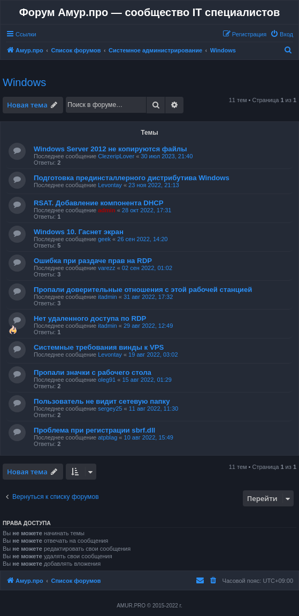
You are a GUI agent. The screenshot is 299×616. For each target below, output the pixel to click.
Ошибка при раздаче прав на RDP (93, 261)
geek (104, 239)
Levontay (110, 185)
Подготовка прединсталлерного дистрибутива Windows (131, 178)
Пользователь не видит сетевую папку (102, 401)
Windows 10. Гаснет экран (79, 232)
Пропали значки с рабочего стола (92, 372)
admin (106, 210)
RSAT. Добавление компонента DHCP (99, 203)
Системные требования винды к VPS (99, 347)
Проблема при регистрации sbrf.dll (94, 430)
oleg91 (107, 379)
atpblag (107, 437)
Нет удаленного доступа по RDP (90, 318)
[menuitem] (281, 34)
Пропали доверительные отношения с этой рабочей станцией (143, 290)
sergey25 (110, 408)
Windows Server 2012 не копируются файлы (110, 149)
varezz (106, 268)
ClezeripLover (116, 156)
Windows (24, 82)
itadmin (107, 297)
